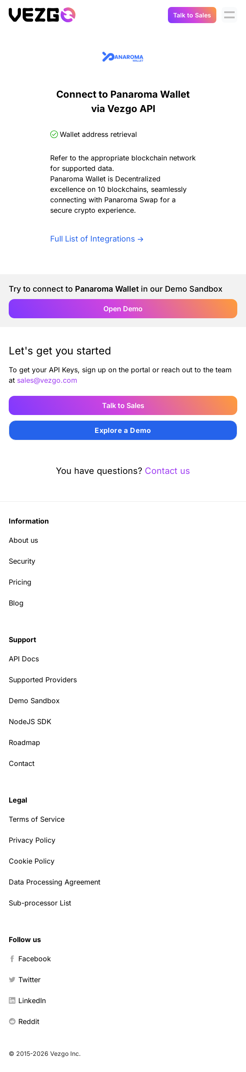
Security (22, 561)
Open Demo (123, 308)
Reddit (24, 1021)
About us (23, 540)
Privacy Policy (32, 840)
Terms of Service (37, 819)
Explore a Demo (123, 430)
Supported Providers (43, 679)
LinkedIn (27, 1000)
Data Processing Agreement (54, 882)
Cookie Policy (32, 861)
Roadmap (24, 742)
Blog (16, 603)
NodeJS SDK (30, 721)
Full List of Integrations (92, 238)
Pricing (20, 582)
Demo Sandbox (34, 700)
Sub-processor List (40, 902)
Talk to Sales (192, 15)
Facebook (30, 958)
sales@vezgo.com (47, 380)
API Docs (24, 658)
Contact (21, 763)
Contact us (167, 471)
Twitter (25, 979)
